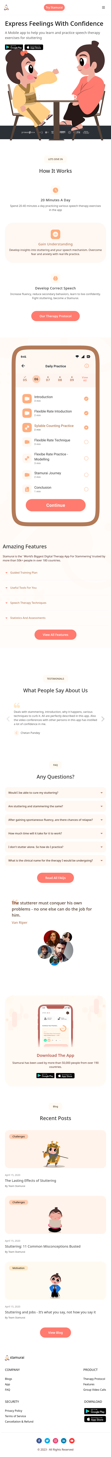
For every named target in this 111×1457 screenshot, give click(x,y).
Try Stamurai (54, 7)
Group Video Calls (94, 1390)
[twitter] (47, 1440)
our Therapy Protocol (55, 316)
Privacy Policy (13, 1411)
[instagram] (55, 1440)
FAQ (7, 1390)
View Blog (55, 1333)
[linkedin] (63, 1440)
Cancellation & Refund (19, 1421)
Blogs (8, 1379)
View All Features (55, 635)
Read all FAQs (55, 878)
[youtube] (72, 1440)
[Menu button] (103, 7)
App (7, 1384)
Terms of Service (15, 1416)
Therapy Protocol (94, 1379)
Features (88, 1384)
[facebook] (39, 1440)
